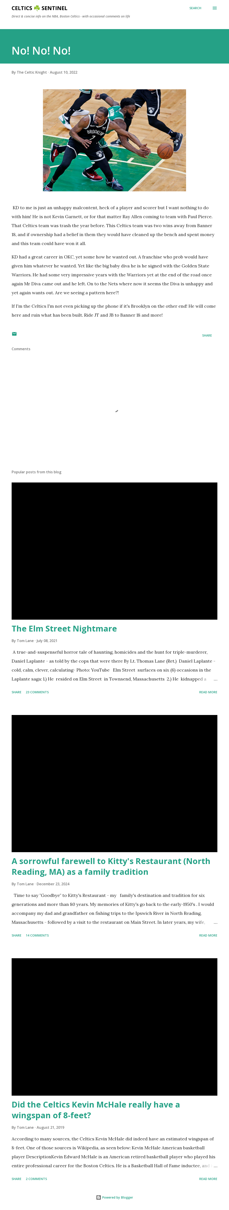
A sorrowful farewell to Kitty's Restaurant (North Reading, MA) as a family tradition (111, 866)
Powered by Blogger (114, 1197)
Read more (208, 692)
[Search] (195, 8)
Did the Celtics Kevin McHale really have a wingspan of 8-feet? (96, 1110)
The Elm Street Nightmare (64, 628)
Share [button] (207, 335)
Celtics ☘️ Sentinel (39, 8)
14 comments (37, 935)
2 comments (36, 1179)
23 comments (37, 692)
